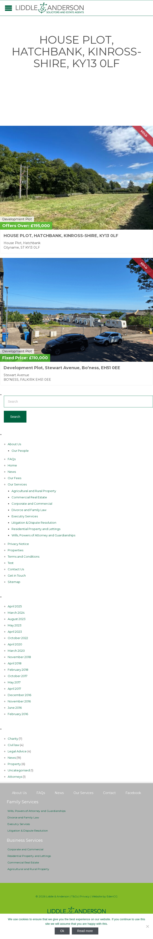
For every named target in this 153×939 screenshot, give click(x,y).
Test (11, 563)
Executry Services (25, 516)
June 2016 (15, 707)
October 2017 (17, 676)
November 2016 (19, 701)
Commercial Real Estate (29, 497)
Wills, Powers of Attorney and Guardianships (43, 535)
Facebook (133, 793)
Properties (15, 550)
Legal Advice (17, 751)
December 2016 (19, 695)
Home (12, 465)
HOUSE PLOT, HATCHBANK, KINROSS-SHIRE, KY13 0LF (61, 235)
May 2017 (14, 682)
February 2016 (18, 714)
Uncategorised (19, 770)
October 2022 (18, 638)
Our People (20, 450)
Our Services (17, 484)
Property (14, 764)
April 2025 (15, 606)
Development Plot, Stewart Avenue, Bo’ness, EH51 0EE (62, 367)
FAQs (12, 459)
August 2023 (17, 619)
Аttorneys (15, 776)
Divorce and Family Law (29, 510)
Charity (13, 738)
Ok (62, 931)
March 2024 (16, 612)
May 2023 (14, 625)
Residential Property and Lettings (36, 529)
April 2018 (14, 663)
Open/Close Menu (8, 8)
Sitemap (14, 582)
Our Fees (14, 478)
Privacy (85, 896)
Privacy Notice (18, 544)
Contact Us (16, 569)
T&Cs (74, 896)
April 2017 (14, 688)
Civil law (13, 745)
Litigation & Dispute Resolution (34, 522)
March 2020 (16, 650)
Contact (109, 793)
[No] (147, 926)
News (12, 471)
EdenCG (112, 896)
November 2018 (19, 657)
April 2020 (15, 644)
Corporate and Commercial (32, 503)
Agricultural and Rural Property (34, 491)
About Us (14, 444)
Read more (85, 931)
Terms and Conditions (23, 556)
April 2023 (15, 631)
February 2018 (18, 669)
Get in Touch (17, 575)
